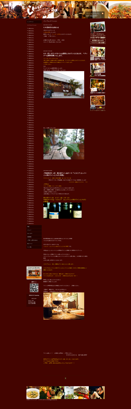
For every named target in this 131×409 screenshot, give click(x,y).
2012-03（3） (31, 198)
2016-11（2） (31, 110)
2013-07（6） (31, 161)
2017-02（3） (31, 104)
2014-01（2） (31, 147)
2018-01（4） (31, 92)
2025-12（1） (31, 28)
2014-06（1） (31, 140)
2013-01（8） (31, 175)
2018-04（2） (31, 90)
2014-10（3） (31, 136)
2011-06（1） (31, 216)
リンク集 (29, 247)
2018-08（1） (31, 83)
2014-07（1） (31, 138)
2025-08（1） (31, 32)
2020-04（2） (31, 62)
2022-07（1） (31, 42)
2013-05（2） (31, 165)
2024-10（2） (31, 39)
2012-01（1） (31, 202)
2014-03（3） (31, 145)
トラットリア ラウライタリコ (38, 399)
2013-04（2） (31, 168)
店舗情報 (29, 236)
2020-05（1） (31, 60)
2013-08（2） (31, 159)
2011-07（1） (31, 214)
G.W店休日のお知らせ (51, 27)
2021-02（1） (31, 48)
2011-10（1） (31, 209)
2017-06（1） (31, 101)
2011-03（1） (31, 223)
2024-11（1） (31, 37)
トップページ (30, 21)
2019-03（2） (31, 71)
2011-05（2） (31, 218)
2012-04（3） (31, 195)
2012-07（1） (31, 188)
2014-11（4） (31, 133)
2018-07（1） (31, 85)
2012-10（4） (31, 182)
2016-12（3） (31, 108)
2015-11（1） (31, 122)
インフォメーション (31, 25)
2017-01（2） (31, 106)
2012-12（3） (31, 177)
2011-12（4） (31, 204)
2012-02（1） (31, 200)
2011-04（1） (31, 221)
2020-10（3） (31, 51)
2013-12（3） (31, 149)
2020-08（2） (31, 55)
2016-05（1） (31, 117)
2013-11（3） (31, 152)
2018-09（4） (31, 81)
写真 (28, 226)
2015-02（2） (31, 129)
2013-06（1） (31, 163)
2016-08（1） (31, 113)
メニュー (29, 230)
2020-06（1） (31, 58)
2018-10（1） (31, 78)
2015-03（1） (31, 126)
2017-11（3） (31, 94)
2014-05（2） (31, 143)
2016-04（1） (31, 120)
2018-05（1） (31, 87)
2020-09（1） (31, 53)
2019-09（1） (31, 69)
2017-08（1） (31, 97)
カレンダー (29, 233)
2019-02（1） (31, 74)
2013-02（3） (31, 172)
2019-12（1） (31, 67)
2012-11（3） (31, 179)
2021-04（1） (31, 46)
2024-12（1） (31, 35)
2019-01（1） (31, 76)
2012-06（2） (31, 191)
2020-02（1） (31, 65)
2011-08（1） (31, 211)
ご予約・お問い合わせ (32, 240)
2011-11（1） (31, 207)
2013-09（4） (31, 156)
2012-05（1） (31, 193)
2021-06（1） (31, 44)
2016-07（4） (31, 115)
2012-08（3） (31, 186)
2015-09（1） (31, 124)
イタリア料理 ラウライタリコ (36, 2)
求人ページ (29, 243)
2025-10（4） (31, 30)
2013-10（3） (31, 154)
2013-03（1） (31, 170)
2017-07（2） (31, 99)
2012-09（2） (31, 184)
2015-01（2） (31, 131)
